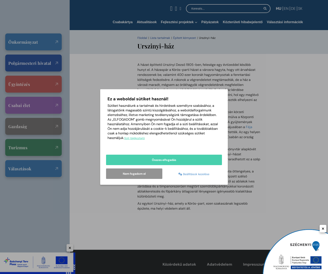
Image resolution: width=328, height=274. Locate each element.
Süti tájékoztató (134, 138)
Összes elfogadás (164, 160)
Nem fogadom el (134, 174)
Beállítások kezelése (193, 174)
